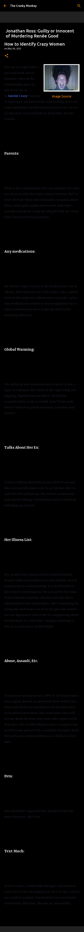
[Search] (79, 5)
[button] (6, 56)
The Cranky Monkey (23, 5)
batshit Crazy (17, 96)
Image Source (61, 96)
